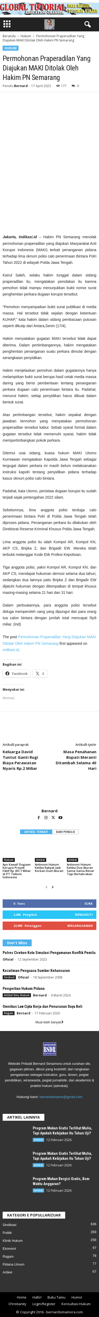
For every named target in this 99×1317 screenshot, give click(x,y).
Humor (77, 1297)
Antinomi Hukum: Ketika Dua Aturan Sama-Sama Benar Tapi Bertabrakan (80, 869)
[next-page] (52, 887)
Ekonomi (9, 1249)
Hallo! (36, 1297)
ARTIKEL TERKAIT (36, 832)
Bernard (21, 86)
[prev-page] (46, 887)
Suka (88, 903)
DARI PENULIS (65, 832)
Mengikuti (84, 915)
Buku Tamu (56, 1297)
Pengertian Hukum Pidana (24, 988)
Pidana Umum (13, 1264)
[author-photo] (49, 793)
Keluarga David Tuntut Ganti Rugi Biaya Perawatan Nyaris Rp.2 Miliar (20, 760)
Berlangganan (80, 926)
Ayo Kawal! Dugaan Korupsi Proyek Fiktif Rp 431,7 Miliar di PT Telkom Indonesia (17, 870)
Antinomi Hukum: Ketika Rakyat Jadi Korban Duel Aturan (49, 867)
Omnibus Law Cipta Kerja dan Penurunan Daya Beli (42, 1006)
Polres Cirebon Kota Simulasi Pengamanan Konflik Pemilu (49, 953)
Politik (7, 1233)
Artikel (40, 860)
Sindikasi (9, 1225)
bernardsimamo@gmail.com (60, 1097)
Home (21, 1297)
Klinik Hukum (13, 1241)
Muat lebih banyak (49, 1022)
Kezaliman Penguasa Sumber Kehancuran (36, 970)
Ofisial (8, 959)
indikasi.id (11, 650)
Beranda (9, 36)
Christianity (17, 1303)
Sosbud (9, 977)
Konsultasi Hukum (76, 1303)
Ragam (8, 1013)
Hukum (26, 36)
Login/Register (43, 1303)
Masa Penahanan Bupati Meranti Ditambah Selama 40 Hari (76, 760)
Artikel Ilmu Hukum (17, 995)
